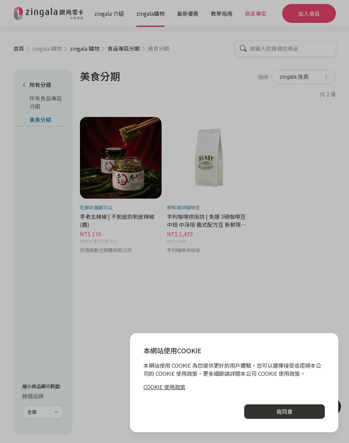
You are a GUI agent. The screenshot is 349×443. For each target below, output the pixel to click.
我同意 (284, 411)
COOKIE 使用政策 (164, 387)
